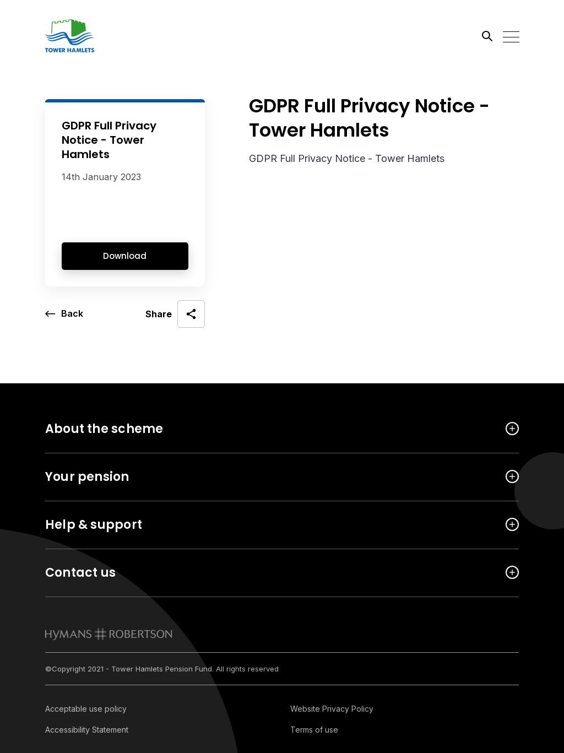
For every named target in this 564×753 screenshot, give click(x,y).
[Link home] (94, 35)
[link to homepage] (108, 634)
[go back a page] (64, 314)
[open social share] (175, 314)
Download (125, 256)
